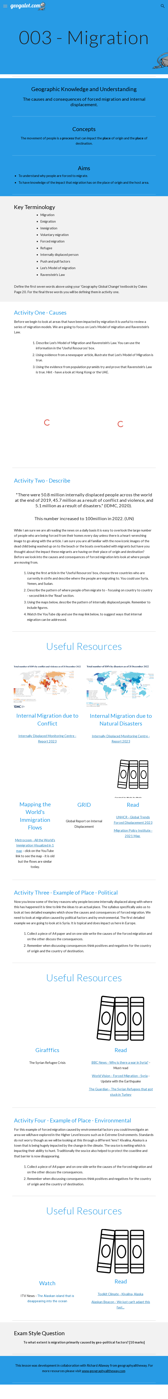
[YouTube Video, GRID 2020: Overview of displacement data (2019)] (84, 778)
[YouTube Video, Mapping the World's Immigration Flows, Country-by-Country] (35, 777)
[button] (5, 6)
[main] (84, 37)
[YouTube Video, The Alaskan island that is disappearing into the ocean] (47, 1252)
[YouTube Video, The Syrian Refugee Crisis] (47, 1019)
